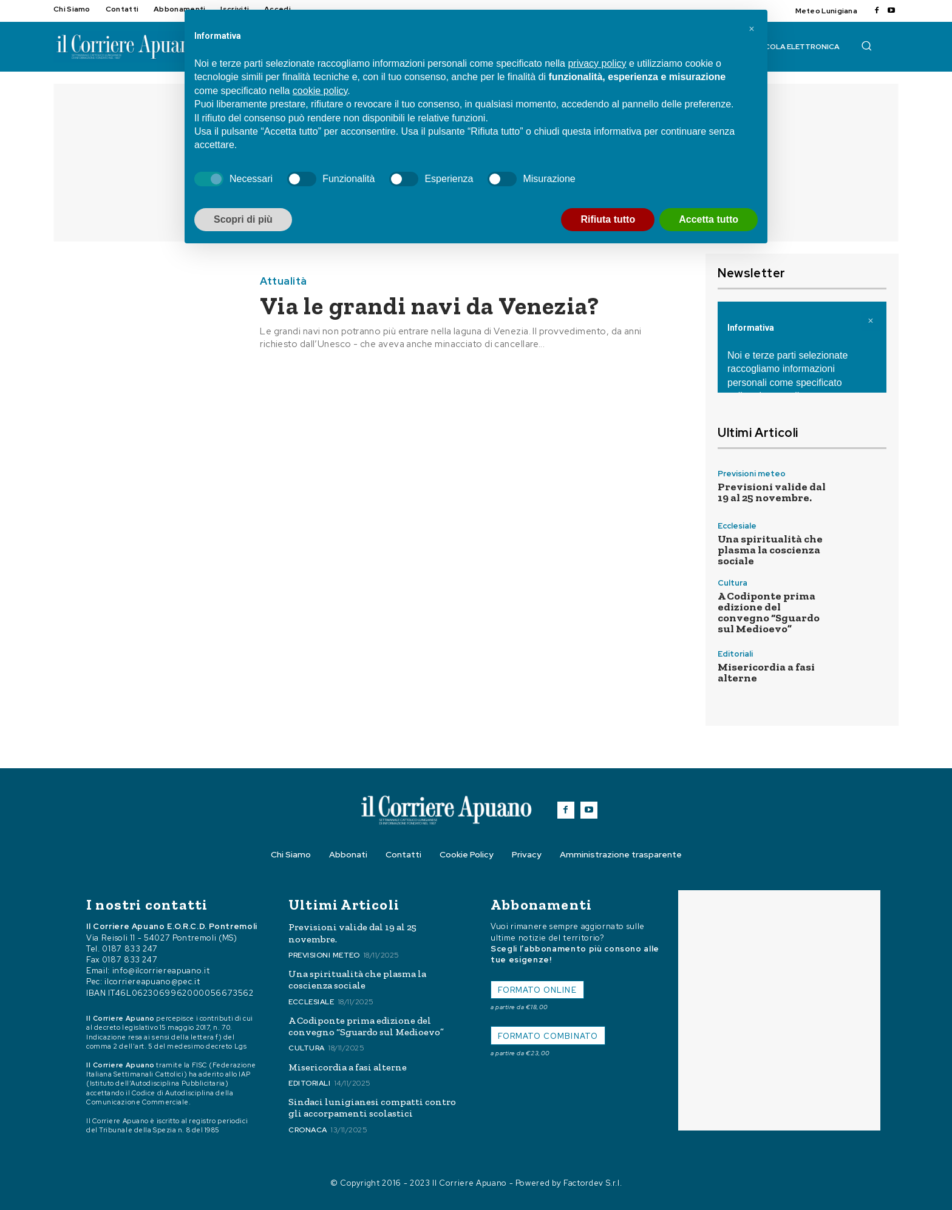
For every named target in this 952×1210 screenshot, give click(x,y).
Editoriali (735, 654)
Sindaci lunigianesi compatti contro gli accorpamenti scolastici (372, 1107)
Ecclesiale (737, 526)
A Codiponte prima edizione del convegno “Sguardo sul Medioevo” (769, 612)
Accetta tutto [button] (708, 219)
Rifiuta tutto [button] (607, 219)
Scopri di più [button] (243, 219)
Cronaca (307, 1130)
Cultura (732, 583)
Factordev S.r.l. (592, 1183)
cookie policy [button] (320, 91)
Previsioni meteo (752, 474)
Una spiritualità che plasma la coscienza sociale (770, 549)
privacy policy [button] (597, 63)
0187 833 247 (130, 949)
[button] (866, 45)
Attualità (283, 281)
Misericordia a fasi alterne (766, 672)
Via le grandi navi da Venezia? (429, 305)
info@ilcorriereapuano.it (161, 970)
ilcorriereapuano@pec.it (152, 981)
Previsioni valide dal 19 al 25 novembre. (772, 492)
